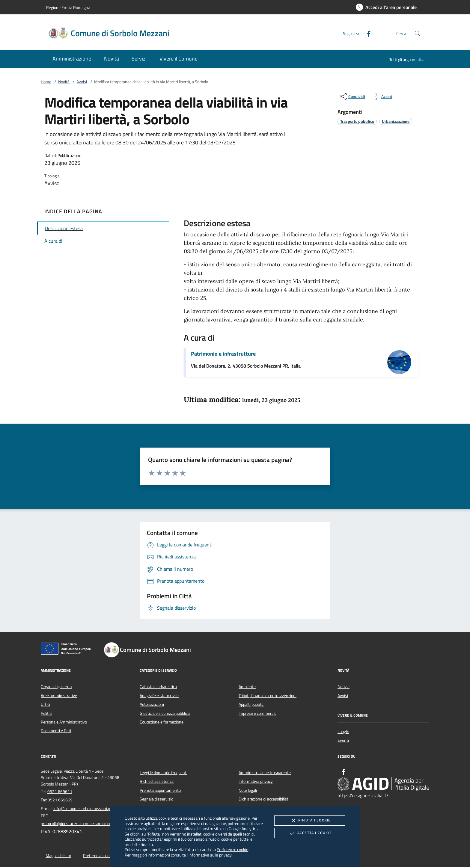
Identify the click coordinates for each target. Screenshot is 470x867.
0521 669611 (59, 791)
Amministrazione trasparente (265, 772)
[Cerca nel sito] (417, 33)
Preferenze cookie (232, 849)
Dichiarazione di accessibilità (263, 799)
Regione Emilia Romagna (68, 7)
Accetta (310, 833)
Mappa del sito (58, 855)
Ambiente (247, 686)
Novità (64, 81)
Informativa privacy (256, 781)
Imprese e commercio (257, 713)
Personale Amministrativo (64, 722)
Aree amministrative (59, 695)
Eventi (343, 740)
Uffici (45, 704)
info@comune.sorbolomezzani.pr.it (84, 808)
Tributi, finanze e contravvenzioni (267, 695)
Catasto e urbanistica (158, 686)
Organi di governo (56, 686)
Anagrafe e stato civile (159, 695)
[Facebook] (366, 33)
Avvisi (81, 81)
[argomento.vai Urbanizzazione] (395, 121)
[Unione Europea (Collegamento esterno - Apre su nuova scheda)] (67, 649)
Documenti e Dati (56, 730)
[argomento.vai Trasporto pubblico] (357, 121)
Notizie (344, 686)
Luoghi (343, 731)
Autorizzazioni (152, 704)
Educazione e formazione (161, 722)
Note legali (248, 790)
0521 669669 (60, 800)
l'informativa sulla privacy (209, 855)
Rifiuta (310, 820)
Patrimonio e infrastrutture (223, 354)
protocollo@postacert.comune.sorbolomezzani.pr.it (85, 823)
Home (46, 81)
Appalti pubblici (251, 704)
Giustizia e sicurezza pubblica (165, 713)
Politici (46, 713)
